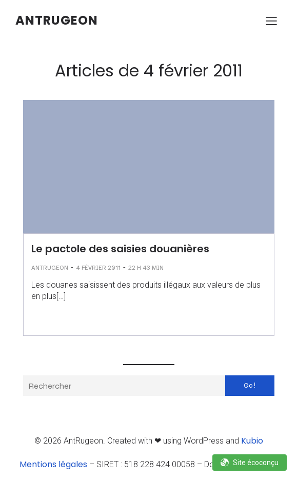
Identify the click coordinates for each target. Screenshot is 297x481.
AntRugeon (49, 267)
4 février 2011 (98, 267)
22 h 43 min (146, 267)
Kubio (252, 441)
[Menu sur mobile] (271, 20)
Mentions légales (53, 464)
